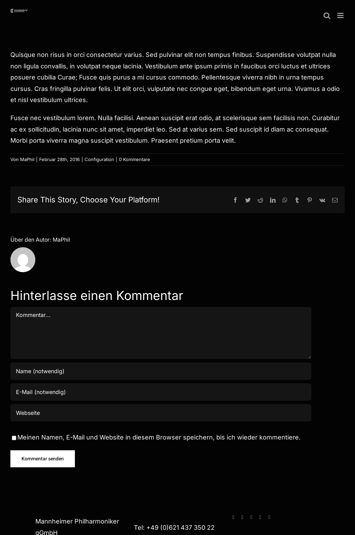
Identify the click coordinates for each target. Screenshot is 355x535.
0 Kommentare (134, 159)
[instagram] (242, 517)
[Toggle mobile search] (326, 15)
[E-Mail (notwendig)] (160, 392)
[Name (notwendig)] (160, 371)
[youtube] (251, 517)
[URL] (160, 412)
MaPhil (27, 159)
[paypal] (260, 517)
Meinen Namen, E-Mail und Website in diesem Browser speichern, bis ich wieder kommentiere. (159, 437)
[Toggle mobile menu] (341, 15)
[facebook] (233, 517)
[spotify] (269, 517)
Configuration (99, 159)
